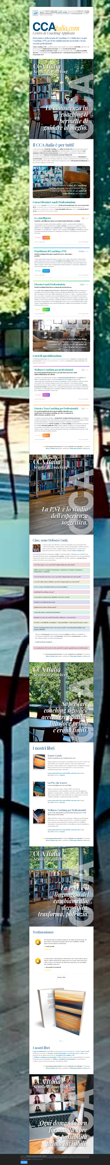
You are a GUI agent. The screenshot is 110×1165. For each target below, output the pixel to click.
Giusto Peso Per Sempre (65, 379)
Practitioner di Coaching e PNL (65, 1055)
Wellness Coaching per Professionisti (67, 810)
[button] (35, 13)
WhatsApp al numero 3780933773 (80, 448)
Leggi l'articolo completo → (44, 642)
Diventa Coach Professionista (63, 13)
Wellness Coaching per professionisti (45, 1057)
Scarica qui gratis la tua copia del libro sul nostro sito (64, 773)
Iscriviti (46, 237)
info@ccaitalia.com (51, 448)
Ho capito (24, 1162)
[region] (61, 1012)
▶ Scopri (38, 237)
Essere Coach (55, 755)
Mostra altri (61, 977)
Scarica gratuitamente (39, 1051)
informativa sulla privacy (37, 1159)
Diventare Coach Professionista (56, 1053)
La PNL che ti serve (57, 782)
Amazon (62, 775)
